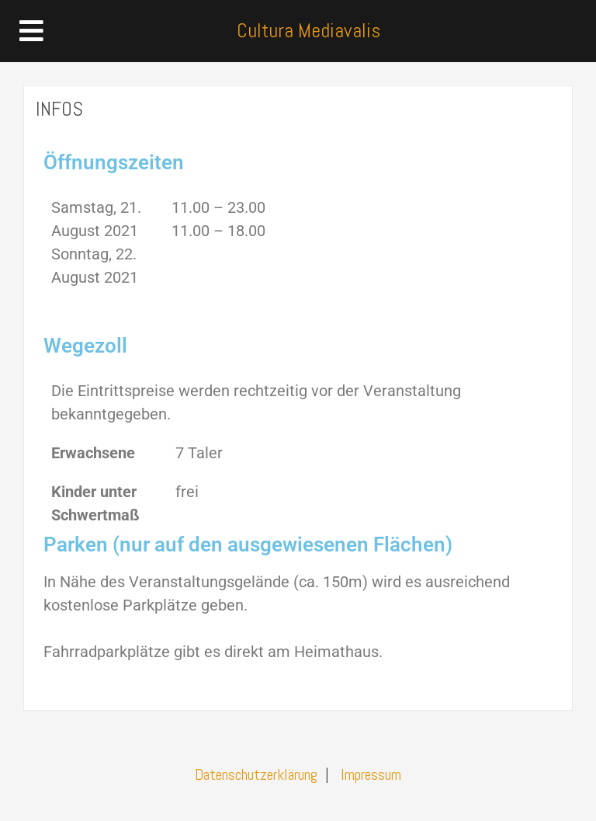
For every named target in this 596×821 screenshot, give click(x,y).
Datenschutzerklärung (256, 774)
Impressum (371, 774)
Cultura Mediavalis (308, 30)
